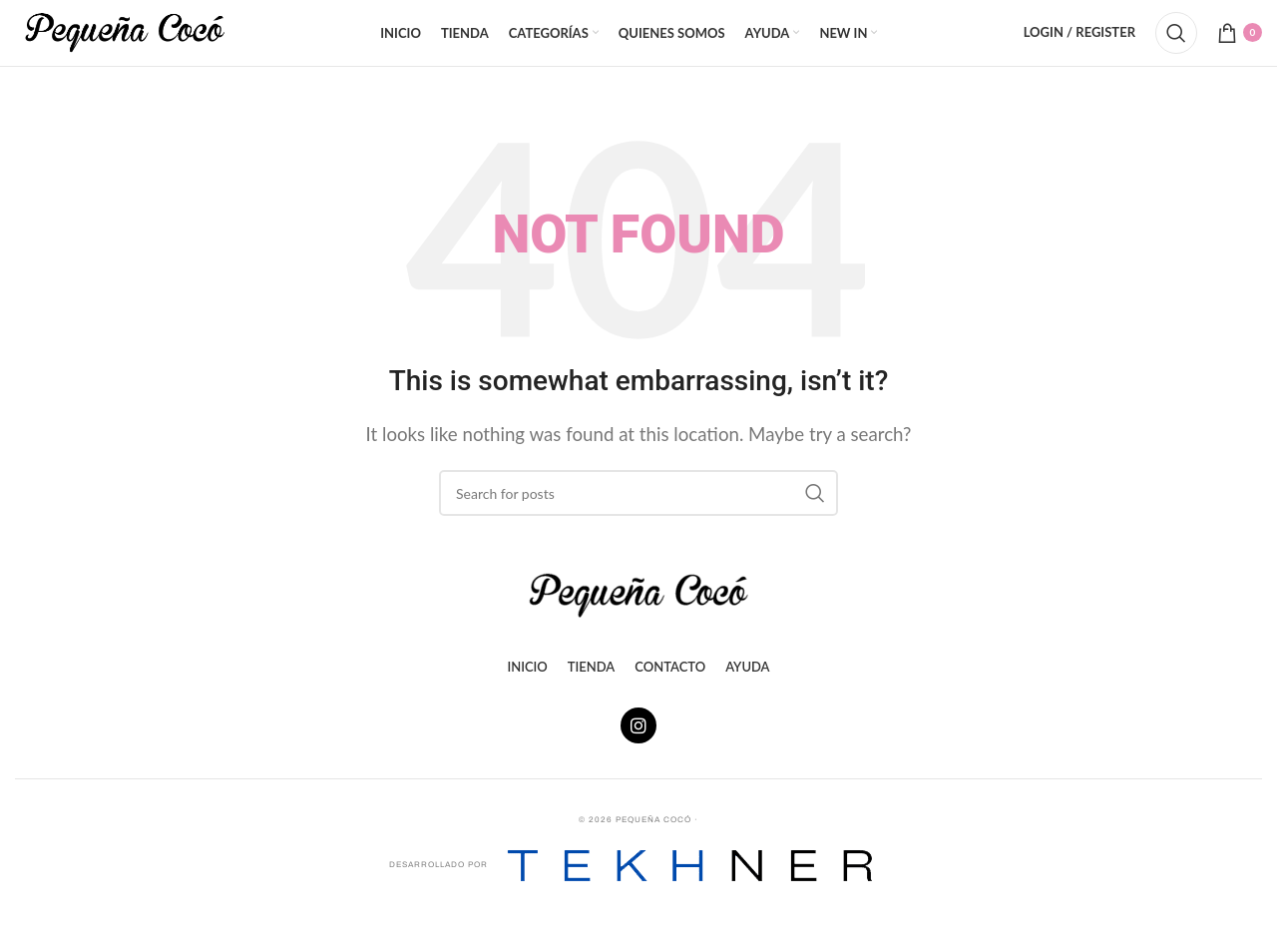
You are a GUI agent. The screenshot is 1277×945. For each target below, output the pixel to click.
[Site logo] (124, 42)
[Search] (1176, 45)
